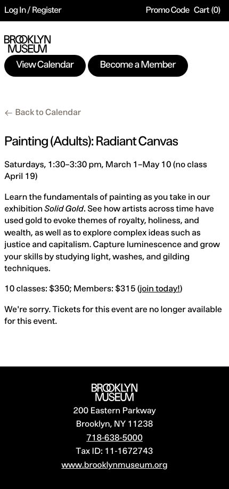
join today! (160, 289)
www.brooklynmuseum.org (114, 465)
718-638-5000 (114, 438)
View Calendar (45, 65)
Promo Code (168, 10)
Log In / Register (32, 10)
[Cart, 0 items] (207, 11)
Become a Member (138, 65)
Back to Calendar (48, 113)
